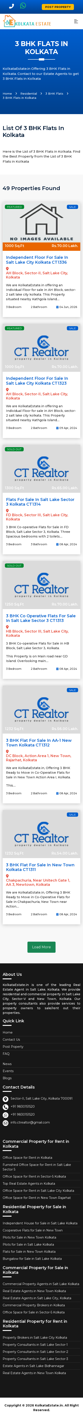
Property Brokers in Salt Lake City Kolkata (35, 1338)
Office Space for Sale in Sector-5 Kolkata (34, 1312)
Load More (41, 947)
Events (8, 1071)
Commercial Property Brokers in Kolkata (34, 1305)
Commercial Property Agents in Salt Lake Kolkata (41, 1284)
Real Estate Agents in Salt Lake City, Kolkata (37, 1298)
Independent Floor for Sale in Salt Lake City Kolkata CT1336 (37, 260)
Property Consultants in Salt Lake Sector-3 (35, 1359)
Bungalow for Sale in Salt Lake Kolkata (32, 1259)
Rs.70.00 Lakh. (65, 246)
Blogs (7, 1078)
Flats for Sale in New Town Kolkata (29, 1252)
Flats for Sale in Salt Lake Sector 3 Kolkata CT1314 (40, 502)
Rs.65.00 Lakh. (65, 488)
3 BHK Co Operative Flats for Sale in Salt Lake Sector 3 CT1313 (41, 618)
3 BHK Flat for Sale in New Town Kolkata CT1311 (40, 867)
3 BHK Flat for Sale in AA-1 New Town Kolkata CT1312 (39, 743)
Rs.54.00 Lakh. (65, 853)
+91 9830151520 (23, 1106)
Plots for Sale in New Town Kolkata (29, 1237)
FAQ (6, 1054)
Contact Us (11, 1040)
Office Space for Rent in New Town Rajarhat (37, 1198)
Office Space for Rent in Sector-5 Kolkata (34, 1176)
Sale (72, 206)
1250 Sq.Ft (14, 604)
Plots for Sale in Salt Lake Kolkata (28, 1245)
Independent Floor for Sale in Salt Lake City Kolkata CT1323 (37, 381)
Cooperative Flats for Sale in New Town (33, 1230)
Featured (14, 206)
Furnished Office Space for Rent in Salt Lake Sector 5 (37, 1167)
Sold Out (14, 449)
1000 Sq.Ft (14, 246)
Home (7, 93)
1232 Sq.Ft (14, 729)
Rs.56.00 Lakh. (65, 729)
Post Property (58, 7)
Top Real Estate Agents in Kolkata (29, 1184)
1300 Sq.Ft (14, 488)
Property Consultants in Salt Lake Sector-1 (35, 1345)
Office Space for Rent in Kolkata (27, 1158)
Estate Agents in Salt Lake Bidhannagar (33, 1366)
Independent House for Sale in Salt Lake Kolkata (40, 1223)
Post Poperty (13, 1047)
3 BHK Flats (54, 93)
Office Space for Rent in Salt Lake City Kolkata (38, 1191)
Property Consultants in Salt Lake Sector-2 (35, 1352)
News (7, 1064)
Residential (28, 93)
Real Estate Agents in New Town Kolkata (34, 1291)
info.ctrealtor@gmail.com (30, 1122)
